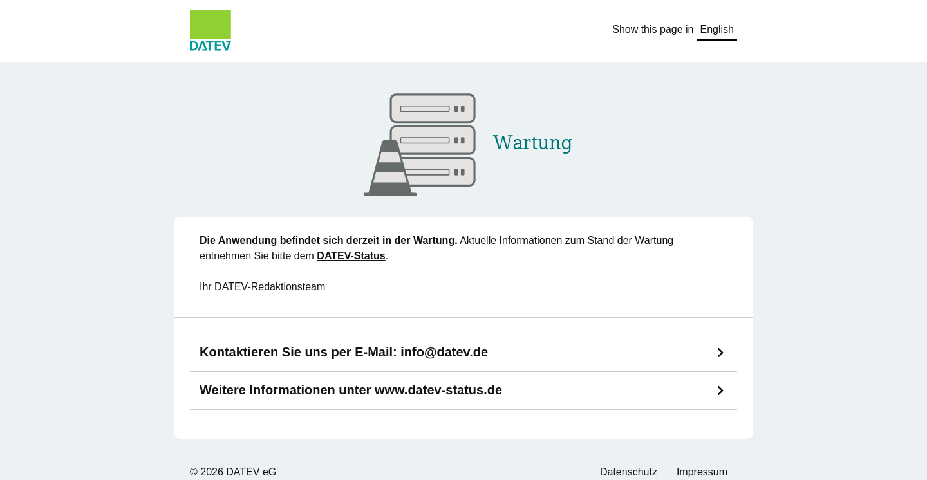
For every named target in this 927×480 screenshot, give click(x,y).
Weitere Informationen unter (351, 390)
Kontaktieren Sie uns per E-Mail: (344, 352)
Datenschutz (628, 471)
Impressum (702, 471)
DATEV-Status (351, 255)
